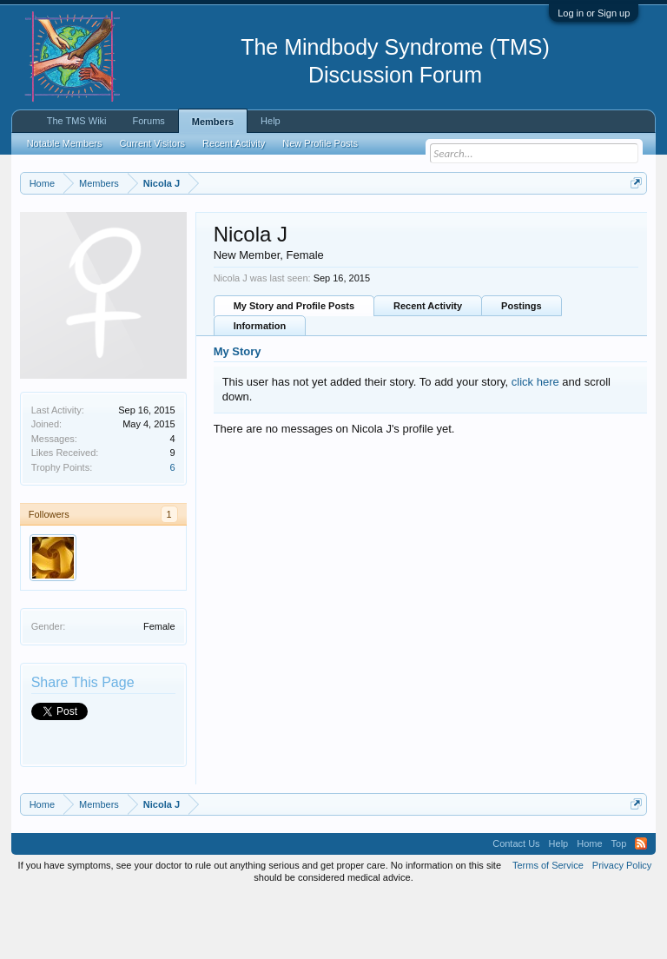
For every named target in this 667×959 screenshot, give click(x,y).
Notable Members (64, 143)
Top (619, 907)
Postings (521, 369)
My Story (237, 414)
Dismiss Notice (632, 223)
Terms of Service (548, 928)
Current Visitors (153, 143)
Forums (149, 121)
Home (589, 907)
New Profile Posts (320, 143)
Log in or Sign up (594, 13)
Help (271, 121)
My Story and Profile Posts (294, 369)
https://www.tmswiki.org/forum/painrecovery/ (268, 244)
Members (213, 121)
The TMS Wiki (77, 121)
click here (535, 444)
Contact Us (515, 907)
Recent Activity (427, 369)
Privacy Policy (621, 928)
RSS (641, 907)
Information (260, 389)
